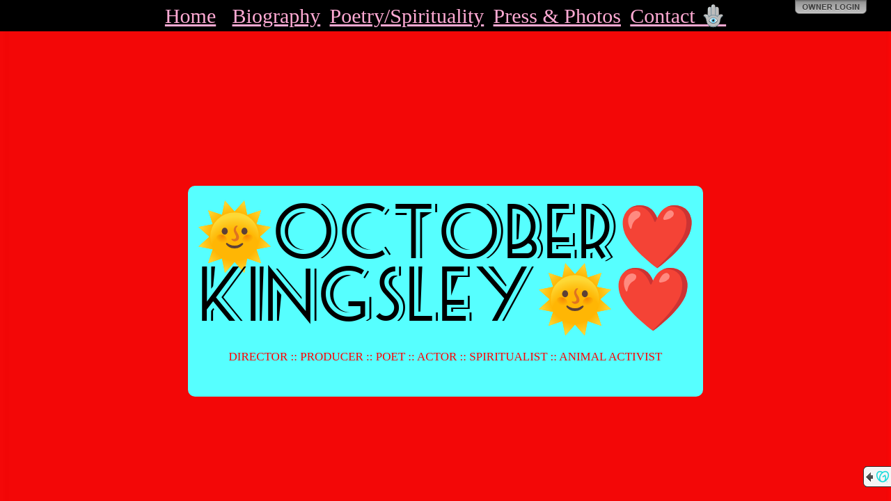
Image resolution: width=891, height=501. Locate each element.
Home (190, 15)
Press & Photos (557, 15)
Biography (276, 15)
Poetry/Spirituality (407, 15)
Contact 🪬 (678, 15)
